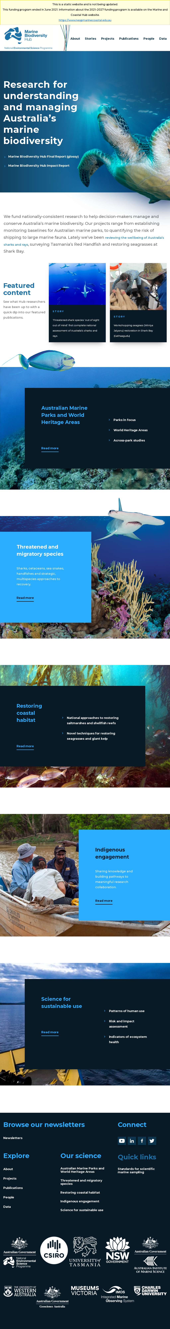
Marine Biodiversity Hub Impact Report (38, 165)
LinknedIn (135, 1139)
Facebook (145, 1139)
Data (163, 39)
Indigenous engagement (79, 1201)
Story (63, 301)
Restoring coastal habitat (80, 1192)
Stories (90, 39)
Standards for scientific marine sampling (136, 1170)
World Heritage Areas (131, 430)
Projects (107, 39)
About (75, 39)
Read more (50, 448)
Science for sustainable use (81, 1210)
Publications (129, 39)
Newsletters (12, 1138)
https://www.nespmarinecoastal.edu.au (85, 20)
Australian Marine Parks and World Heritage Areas (82, 1170)
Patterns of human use (127, 1011)
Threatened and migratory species (81, 1182)
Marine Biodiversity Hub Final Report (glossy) (43, 156)
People (148, 39)
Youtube (124, 1139)
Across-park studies (129, 440)
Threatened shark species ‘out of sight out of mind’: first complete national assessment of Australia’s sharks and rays (77, 320)
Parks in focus (125, 420)
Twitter (153, 1139)
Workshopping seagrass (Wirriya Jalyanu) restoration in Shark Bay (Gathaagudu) (136, 323)
